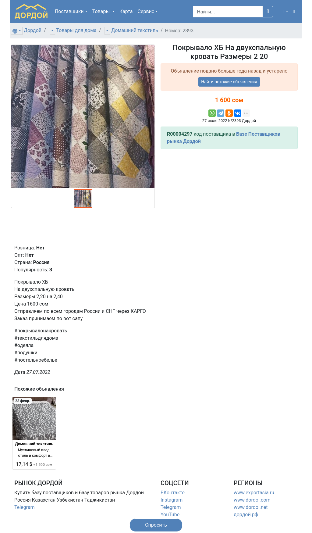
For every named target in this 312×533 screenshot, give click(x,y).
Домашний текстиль (134, 30)
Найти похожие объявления (229, 81)
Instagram (172, 500)
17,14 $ (34, 464)
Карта (126, 11)
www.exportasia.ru (254, 492)
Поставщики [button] (69, 11)
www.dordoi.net (251, 507)
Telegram (24, 507)
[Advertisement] (229, 196)
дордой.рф (246, 514)
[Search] (228, 11)
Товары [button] (101, 11)
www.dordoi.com (252, 500)
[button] (285, 11)
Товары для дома (76, 30)
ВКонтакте (173, 492)
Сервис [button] (146, 11)
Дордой (32, 30)
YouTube (170, 514)
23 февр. (22, 401)
